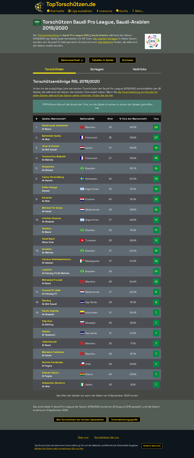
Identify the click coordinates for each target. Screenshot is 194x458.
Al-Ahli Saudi (49, 149)
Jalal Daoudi (49, 341)
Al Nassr (46, 128)
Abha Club (48, 242)
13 (156, 178)
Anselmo (47, 249)
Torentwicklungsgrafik (124, 419)
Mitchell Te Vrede (52, 207)
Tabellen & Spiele (102, 60)
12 (156, 199)
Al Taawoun (48, 334)
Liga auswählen (80, 11)
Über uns (83, 437)
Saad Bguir (48, 238)
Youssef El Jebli (51, 290)
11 (156, 220)
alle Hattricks (105, 42)
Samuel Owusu (50, 372)
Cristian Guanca (51, 218)
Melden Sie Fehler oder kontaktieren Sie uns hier (58, 448)
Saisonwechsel (72, 60)
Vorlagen (97, 69)
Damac (46, 190)
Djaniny (46, 300)
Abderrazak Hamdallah (55, 125)
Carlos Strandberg (53, 177)
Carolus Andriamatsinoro (56, 259)
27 (156, 137)
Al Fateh (47, 211)
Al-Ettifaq (47, 324)
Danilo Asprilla (50, 310)
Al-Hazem (47, 180)
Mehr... (138, 11)
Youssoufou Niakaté (54, 156)
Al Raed (46, 283)
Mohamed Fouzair (52, 279)
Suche (122, 11)
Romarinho (48, 166)
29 (156, 127)
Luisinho (47, 269)
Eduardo (47, 197)
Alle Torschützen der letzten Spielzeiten (80, 419)
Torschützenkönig (48, 35)
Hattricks (139, 69)
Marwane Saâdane (53, 352)
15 (156, 168)
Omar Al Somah (50, 146)
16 (156, 158)
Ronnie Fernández (52, 362)
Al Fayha (47, 365)
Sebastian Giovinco (53, 382)
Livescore (104, 11)
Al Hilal (46, 139)
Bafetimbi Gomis (51, 135)
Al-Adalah (47, 262)
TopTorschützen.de (71, 4)
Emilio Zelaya (49, 187)
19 (156, 148)
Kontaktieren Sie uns (106, 437)
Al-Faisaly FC (49, 273)
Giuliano (46, 228)
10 (156, 250)
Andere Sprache (152, 445)
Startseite (55, 11)
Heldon (46, 331)
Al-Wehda (47, 159)
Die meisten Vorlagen (105, 38)
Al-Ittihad (47, 170)
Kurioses (127, 60)
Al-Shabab (48, 221)
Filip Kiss (47, 321)
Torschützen (54, 69)
